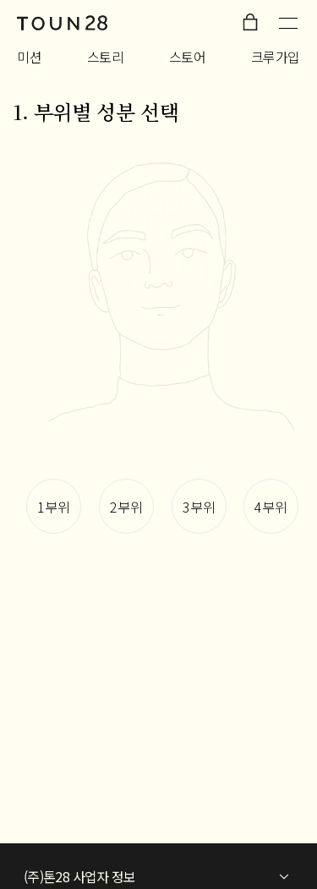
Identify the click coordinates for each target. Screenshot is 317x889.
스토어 (187, 57)
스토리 (105, 57)
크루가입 (275, 57)
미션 (29, 57)
